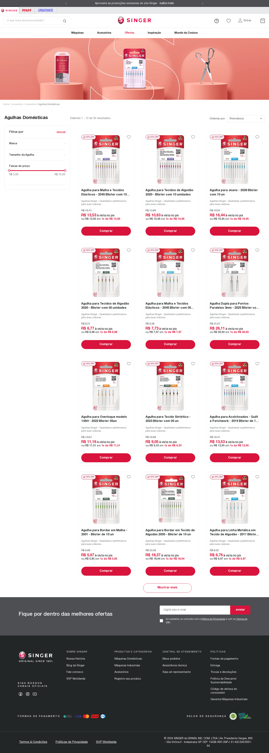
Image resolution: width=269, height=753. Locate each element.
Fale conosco (75, 672)
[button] (37, 144)
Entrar (247, 20)
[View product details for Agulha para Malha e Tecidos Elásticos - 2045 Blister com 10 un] (106, 185)
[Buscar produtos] (64, 21)
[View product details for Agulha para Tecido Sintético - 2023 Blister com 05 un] (170, 411)
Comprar (106, 231)
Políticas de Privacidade (71, 742)
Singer (9, 9)
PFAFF (26, 10)
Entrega (215, 665)
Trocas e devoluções (223, 672)
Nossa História (76, 659)
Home (6, 104)
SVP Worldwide (76, 679)
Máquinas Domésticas (128, 659)
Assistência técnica (175, 665)
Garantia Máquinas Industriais (229, 699)
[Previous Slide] (66, 3)
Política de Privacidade (213, 619)
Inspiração (154, 32)
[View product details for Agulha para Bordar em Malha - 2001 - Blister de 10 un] (106, 525)
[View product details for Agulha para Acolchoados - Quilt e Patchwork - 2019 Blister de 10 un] (235, 411)
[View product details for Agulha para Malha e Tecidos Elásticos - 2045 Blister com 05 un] (170, 298)
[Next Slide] (202, 3)
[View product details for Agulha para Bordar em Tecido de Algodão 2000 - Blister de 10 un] (170, 525)
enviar (240, 610)
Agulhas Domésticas (49, 104)
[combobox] (37, 21)
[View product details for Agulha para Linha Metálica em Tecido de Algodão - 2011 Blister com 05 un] (235, 525)
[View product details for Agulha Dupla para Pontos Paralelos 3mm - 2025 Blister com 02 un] (235, 298)
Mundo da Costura (186, 32)
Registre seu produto (128, 679)
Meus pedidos (171, 659)
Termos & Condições (33, 742)
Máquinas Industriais (127, 665)
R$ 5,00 (13, 174)
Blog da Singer (76, 665)
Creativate (45, 10)
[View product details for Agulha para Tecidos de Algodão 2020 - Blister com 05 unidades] (106, 298)
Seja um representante (177, 672)
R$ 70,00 (60, 174)
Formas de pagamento (224, 659)
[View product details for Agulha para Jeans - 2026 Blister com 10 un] (235, 185)
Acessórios (17, 104)
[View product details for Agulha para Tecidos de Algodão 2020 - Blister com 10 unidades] (170, 185)
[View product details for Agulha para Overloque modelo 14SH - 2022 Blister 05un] (106, 411)
